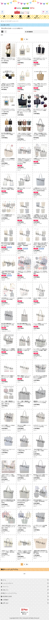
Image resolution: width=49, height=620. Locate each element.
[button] (2, 12)
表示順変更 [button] (29, 31)
